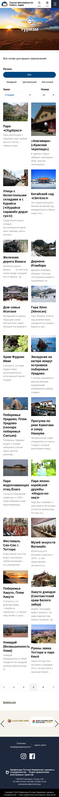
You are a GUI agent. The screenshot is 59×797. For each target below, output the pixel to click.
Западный (11, 82)
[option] (18, 721)
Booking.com (9, 702)
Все (29, 74)
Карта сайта (40, 745)
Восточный (47, 82)
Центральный (29, 82)
